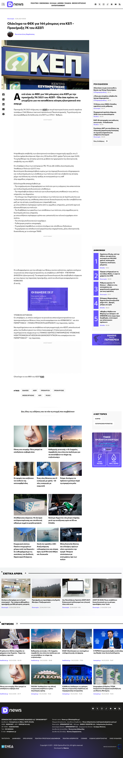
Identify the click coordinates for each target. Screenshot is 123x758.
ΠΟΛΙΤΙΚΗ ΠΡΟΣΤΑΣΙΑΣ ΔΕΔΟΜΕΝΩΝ (47, 738)
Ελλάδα (102, 268)
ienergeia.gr (97, 660)
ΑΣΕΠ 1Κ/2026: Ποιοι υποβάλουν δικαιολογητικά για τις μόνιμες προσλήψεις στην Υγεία (105, 602)
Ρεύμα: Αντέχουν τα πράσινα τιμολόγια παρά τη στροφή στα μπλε (70, 480)
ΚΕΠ (39, 395)
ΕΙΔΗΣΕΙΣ (25, 390)
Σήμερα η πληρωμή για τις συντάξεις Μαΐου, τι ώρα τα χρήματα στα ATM (110, 274)
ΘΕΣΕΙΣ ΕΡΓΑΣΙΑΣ (79, 3)
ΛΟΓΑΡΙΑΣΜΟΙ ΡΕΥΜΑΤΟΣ (104, 423)
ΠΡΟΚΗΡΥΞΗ (45, 390)
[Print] (3, 114)
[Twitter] (3, 99)
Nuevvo (66, 748)
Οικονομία (10, 18)
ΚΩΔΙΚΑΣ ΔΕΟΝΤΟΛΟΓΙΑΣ (98, 738)
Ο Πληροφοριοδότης (100, 92)
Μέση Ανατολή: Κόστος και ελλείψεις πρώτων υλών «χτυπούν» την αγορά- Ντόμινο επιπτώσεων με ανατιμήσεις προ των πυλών (69, 551)
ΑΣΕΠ (44, 109)
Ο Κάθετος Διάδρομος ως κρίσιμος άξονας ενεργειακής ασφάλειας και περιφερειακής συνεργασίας (75, 688)
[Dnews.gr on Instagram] (103, 4)
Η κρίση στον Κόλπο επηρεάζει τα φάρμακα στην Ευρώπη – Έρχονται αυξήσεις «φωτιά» (12, 653)
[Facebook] (3, 94)
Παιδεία (96, 116)
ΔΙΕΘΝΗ (60, 3)
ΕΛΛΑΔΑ (53, 3)
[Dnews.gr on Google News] (111, 4)
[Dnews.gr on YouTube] (115, 4)
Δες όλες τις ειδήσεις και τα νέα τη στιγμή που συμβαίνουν (48, 411)
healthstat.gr (4, 660)
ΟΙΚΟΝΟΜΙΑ (44, 3)
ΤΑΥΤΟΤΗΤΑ (5, 738)
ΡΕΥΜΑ (100, 459)
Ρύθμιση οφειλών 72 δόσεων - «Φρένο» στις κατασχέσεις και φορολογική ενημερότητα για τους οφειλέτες (109, 287)
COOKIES (84, 738)
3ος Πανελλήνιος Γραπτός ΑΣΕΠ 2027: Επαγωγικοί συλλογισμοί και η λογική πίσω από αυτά (76, 602)
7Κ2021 (48, 395)
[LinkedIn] (3, 104)
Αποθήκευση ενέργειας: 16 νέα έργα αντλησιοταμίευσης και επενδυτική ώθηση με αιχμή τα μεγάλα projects (28, 520)
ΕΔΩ (42, 376)
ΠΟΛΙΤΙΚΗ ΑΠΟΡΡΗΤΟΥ (70, 738)
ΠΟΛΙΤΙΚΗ (35, 3)
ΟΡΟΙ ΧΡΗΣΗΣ (27, 738)
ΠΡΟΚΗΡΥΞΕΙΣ (59, 390)
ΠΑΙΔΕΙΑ (67, 3)
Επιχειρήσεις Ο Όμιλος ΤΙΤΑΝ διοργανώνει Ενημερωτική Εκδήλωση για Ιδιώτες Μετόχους (107, 688)
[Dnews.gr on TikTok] (107, 4)
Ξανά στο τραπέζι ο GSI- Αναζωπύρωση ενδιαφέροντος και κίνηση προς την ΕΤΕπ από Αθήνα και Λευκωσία (47, 549)
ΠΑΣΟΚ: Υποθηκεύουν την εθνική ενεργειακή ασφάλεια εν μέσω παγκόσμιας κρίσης (43, 688)
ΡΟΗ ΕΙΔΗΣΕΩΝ (101, 84)
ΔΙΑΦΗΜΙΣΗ (16, 738)
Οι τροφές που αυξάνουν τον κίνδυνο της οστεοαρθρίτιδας (24, 480)
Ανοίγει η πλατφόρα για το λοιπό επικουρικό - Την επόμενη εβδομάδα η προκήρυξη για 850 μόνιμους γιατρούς (15, 602)
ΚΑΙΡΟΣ (97, 418)
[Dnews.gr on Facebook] (95, 4)
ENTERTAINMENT (58, 5)
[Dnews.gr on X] (99, 4)
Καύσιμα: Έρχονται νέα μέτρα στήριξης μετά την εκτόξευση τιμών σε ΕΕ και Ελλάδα (64, 520)
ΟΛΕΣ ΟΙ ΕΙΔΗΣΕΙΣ (116, 738)
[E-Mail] (3, 109)
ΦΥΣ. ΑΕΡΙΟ (114, 459)
